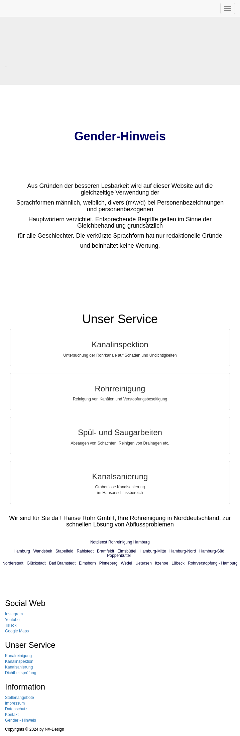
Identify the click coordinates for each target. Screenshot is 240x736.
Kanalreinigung (18, 655)
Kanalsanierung (19, 667)
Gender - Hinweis (20, 720)
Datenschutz (16, 709)
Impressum (15, 703)
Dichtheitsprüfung (20, 672)
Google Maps (17, 631)
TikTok (10, 625)
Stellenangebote (19, 697)
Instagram (14, 614)
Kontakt (12, 714)
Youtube (12, 619)
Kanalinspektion (19, 661)
